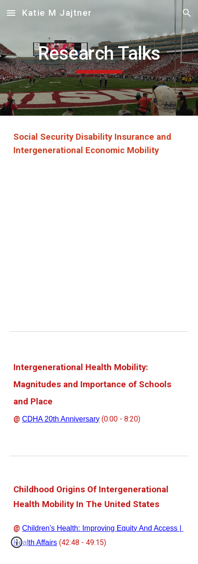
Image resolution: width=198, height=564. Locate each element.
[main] (99, 57)
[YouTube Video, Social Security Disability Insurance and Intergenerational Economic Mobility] (99, 244)
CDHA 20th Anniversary (61, 419)
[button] (11, 12)
